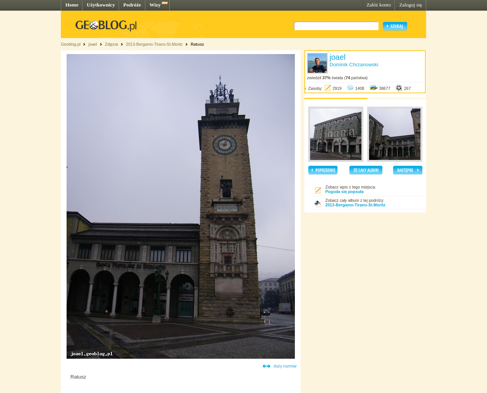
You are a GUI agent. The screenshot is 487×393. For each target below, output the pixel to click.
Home (71, 5)
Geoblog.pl (71, 44)
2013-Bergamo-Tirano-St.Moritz (154, 44)
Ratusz (197, 44)
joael (92, 44)
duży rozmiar (285, 366)
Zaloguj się (410, 5)
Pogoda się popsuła (344, 191)
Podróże (132, 5)
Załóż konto (378, 5)
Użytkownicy (101, 5)
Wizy (155, 5)
